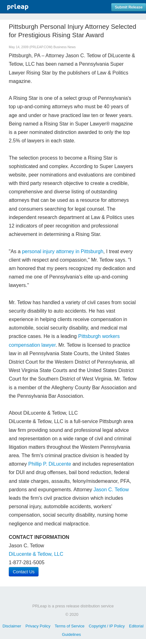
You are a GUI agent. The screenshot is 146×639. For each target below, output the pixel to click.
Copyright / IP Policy (107, 626)
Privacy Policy (37, 626)
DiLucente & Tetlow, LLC (36, 554)
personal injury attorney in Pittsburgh (62, 251)
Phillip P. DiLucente (49, 464)
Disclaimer (12, 626)
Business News (64, 47)
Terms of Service (69, 626)
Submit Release (129, 7)
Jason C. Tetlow (111, 489)
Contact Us (23, 571)
